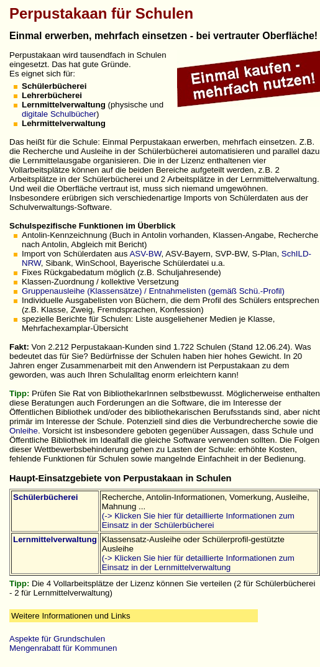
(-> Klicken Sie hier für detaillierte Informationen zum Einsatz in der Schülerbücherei (198, 520)
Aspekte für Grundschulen (57, 638)
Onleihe (23, 430)
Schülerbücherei (45, 497)
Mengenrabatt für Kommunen (63, 648)
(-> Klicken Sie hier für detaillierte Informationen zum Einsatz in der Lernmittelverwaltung (198, 562)
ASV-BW (145, 253)
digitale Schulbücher (59, 114)
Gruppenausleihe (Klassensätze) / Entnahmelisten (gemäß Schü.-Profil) (153, 291)
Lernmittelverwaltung (55, 539)
